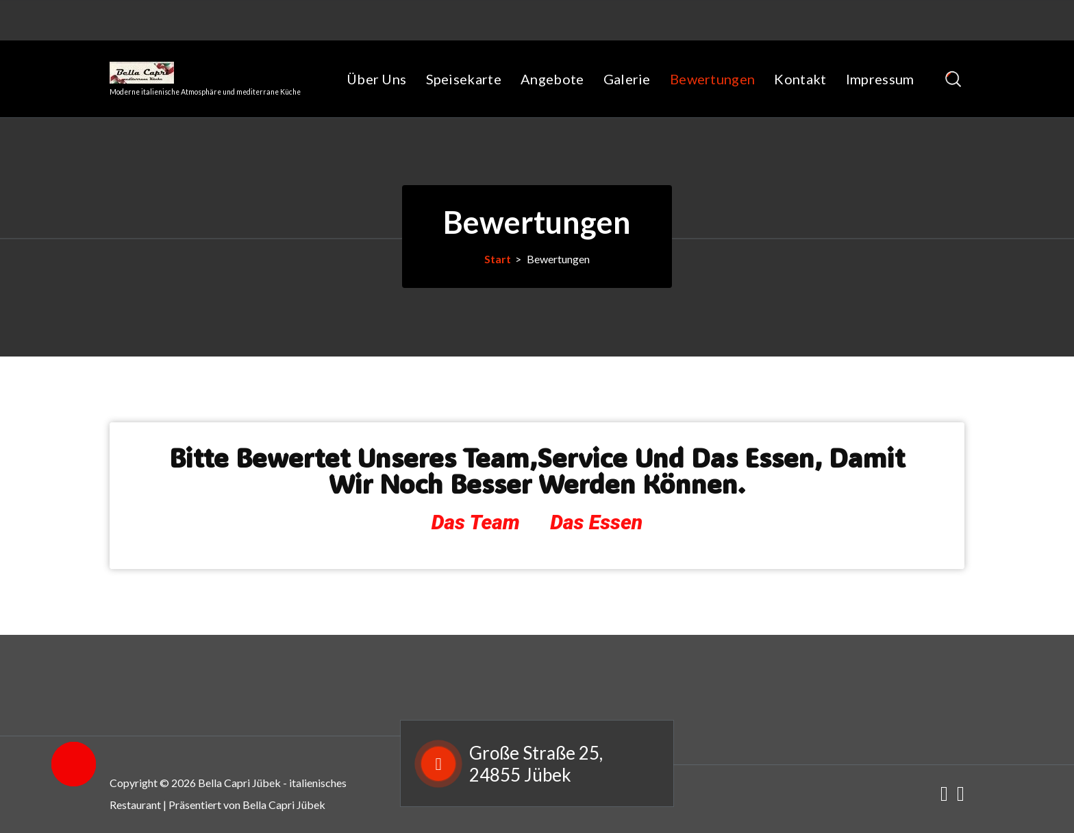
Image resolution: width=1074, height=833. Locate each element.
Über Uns (376, 79)
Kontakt (800, 79)
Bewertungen (712, 79)
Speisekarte (463, 79)
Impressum (880, 79)
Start (497, 258)
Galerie (627, 79)
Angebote (552, 79)
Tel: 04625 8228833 (362, 12)
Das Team (476, 522)
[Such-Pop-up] (953, 79)
